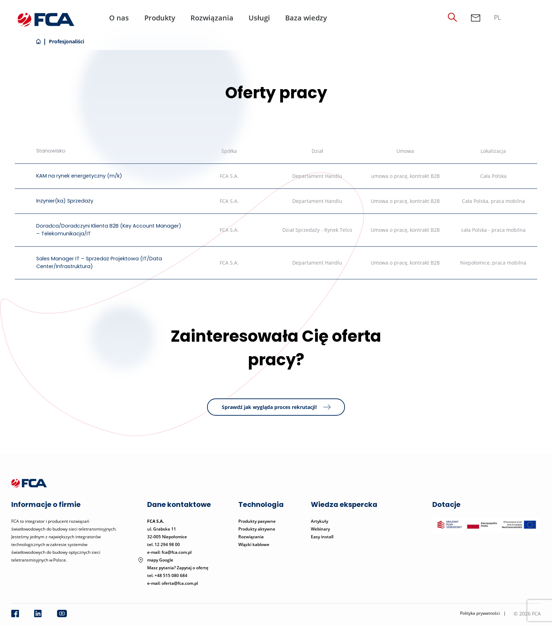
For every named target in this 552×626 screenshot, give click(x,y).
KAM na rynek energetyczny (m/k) (79, 175)
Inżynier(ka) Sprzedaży (64, 200)
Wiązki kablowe (253, 544)
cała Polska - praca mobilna (493, 230)
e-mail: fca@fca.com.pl (169, 552)
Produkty (159, 18)
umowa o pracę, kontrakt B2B (405, 176)
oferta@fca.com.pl (180, 583)
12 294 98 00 (167, 544)
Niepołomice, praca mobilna (493, 262)
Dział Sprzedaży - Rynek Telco (317, 230)
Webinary (320, 529)
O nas (119, 18)
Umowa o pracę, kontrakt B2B (405, 201)
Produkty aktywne (257, 529)
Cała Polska (493, 176)
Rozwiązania (211, 18)
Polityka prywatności (480, 613)
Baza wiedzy (306, 18)
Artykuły (319, 521)
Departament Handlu (317, 176)
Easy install (322, 537)
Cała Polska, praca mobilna (493, 201)
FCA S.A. (229, 176)
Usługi (259, 18)
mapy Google (160, 560)
